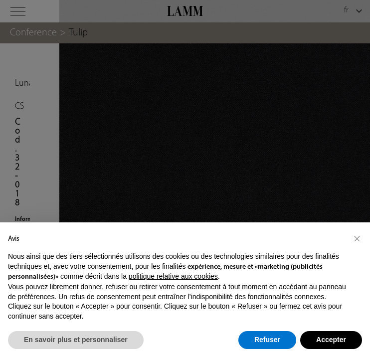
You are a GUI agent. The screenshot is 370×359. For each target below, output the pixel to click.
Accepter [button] (331, 340)
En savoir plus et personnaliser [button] (76, 340)
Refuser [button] (267, 340)
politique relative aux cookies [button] (173, 276)
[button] (357, 238)
